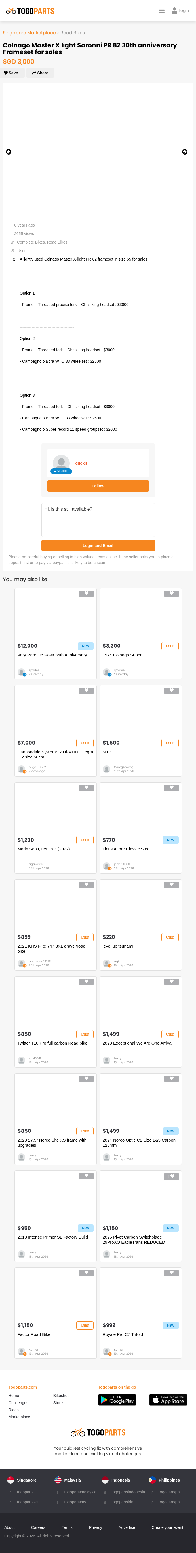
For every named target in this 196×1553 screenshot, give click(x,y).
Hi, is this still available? (98, 520)
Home (14, 1395)
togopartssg (27, 1502)
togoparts (25, 1492)
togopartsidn (122, 1502)
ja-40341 (35, 1058)
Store (58, 1402)
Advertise (127, 1527)
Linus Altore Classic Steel (127, 848)
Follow (98, 486)
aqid (117, 961)
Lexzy (117, 1058)
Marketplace (19, 1417)
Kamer (33, 1349)
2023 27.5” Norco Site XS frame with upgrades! (52, 1143)
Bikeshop (61, 1395)
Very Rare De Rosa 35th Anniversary (52, 654)
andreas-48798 (40, 961)
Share (40, 73)
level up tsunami (118, 946)
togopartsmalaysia (80, 1492)
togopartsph (169, 1492)
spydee (34, 670)
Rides (14, 1410)
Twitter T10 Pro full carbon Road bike (53, 1043)
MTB (107, 751)
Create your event (167, 1527)
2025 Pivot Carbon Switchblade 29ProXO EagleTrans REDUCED (134, 1239)
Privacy (95, 1527)
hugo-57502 (37, 767)
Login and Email (98, 545)
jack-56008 (122, 864)
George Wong (124, 767)
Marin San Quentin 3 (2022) (44, 848)
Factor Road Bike (34, 1334)
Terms (67, 1527)
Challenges (18, 1402)
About (9, 1527)
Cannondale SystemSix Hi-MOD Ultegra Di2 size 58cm (55, 754)
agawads (36, 864)
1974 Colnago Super (122, 654)
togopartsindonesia (128, 1492)
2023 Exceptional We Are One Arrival (138, 1043)
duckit (81, 463)
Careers (38, 1527)
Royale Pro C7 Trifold (123, 1334)
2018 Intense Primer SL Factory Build (53, 1237)
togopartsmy (75, 1502)
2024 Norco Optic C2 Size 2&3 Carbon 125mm (139, 1143)
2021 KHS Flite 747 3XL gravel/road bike (52, 949)
